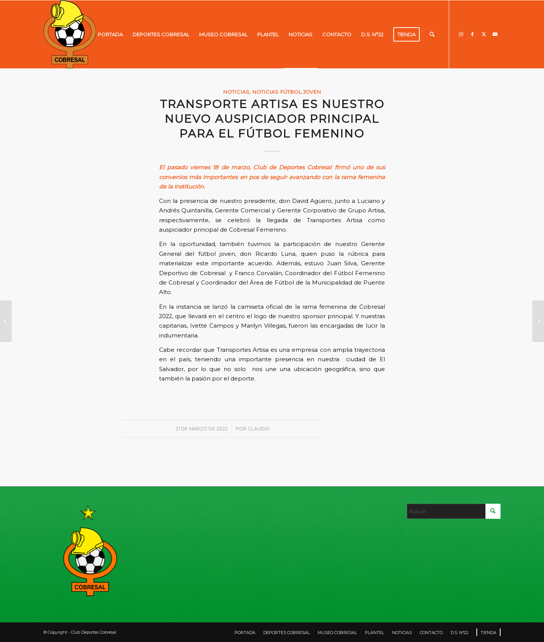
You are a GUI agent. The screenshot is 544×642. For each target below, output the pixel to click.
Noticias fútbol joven (286, 92)
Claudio (259, 429)
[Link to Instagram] (461, 34)
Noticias (236, 92)
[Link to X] (483, 34)
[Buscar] (432, 34)
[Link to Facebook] (472, 34)
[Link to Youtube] (495, 34)
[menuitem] (110, 34)
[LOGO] (69, 34)
